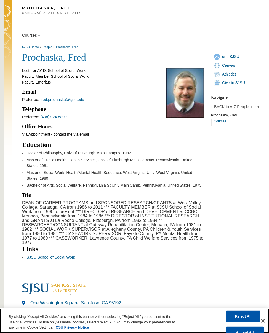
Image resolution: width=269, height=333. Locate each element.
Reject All (243, 316)
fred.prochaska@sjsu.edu (62, 99)
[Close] (263, 321)
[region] (134, 320)
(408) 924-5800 (53, 117)
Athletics (229, 74)
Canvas (228, 65)
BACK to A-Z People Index (237, 106)
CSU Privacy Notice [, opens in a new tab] (72, 327)
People (47, 47)
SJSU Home (30, 47)
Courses (220, 121)
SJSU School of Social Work (50, 257)
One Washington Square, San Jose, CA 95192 (75, 302)
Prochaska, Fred (67, 47)
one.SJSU (230, 56)
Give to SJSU (233, 82)
